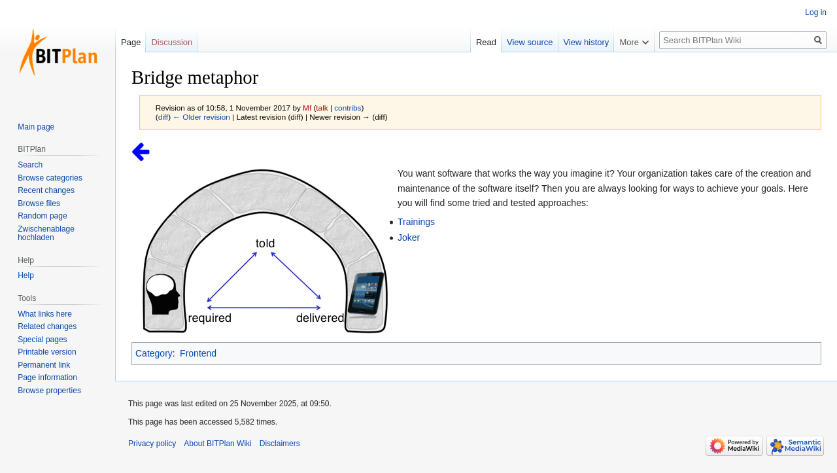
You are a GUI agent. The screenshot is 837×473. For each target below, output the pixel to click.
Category (154, 353)
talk (322, 107)
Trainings (416, 222)
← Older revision (201, 117)
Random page (42, 215)
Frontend (198, 353)
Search (30, 164)
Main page (36, 126)
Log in (816, 12)
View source (530, 42)
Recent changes (46, 190)
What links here (45, 314)
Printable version (47, 352)
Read (486, 42)
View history (586, 42)
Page (131, 42)
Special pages (42, 339)
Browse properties (49, 390)
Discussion (171, 42)
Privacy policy (152, 443)
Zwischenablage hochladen (46, 233)
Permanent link (44, 365)
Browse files (39, 203)
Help (26, 275)
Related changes (47, 326)
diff (163, 117)
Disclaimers (280, 443)
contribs (347, 107)
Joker (409, 237)
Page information (47, 377)
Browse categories (50, 178)
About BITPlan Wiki (217, 443)
